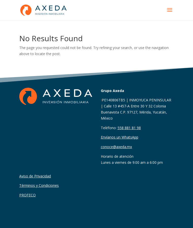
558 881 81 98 (129, 127)
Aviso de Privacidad (35, 176)
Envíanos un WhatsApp (119, 137)
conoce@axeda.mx (116, 146)
